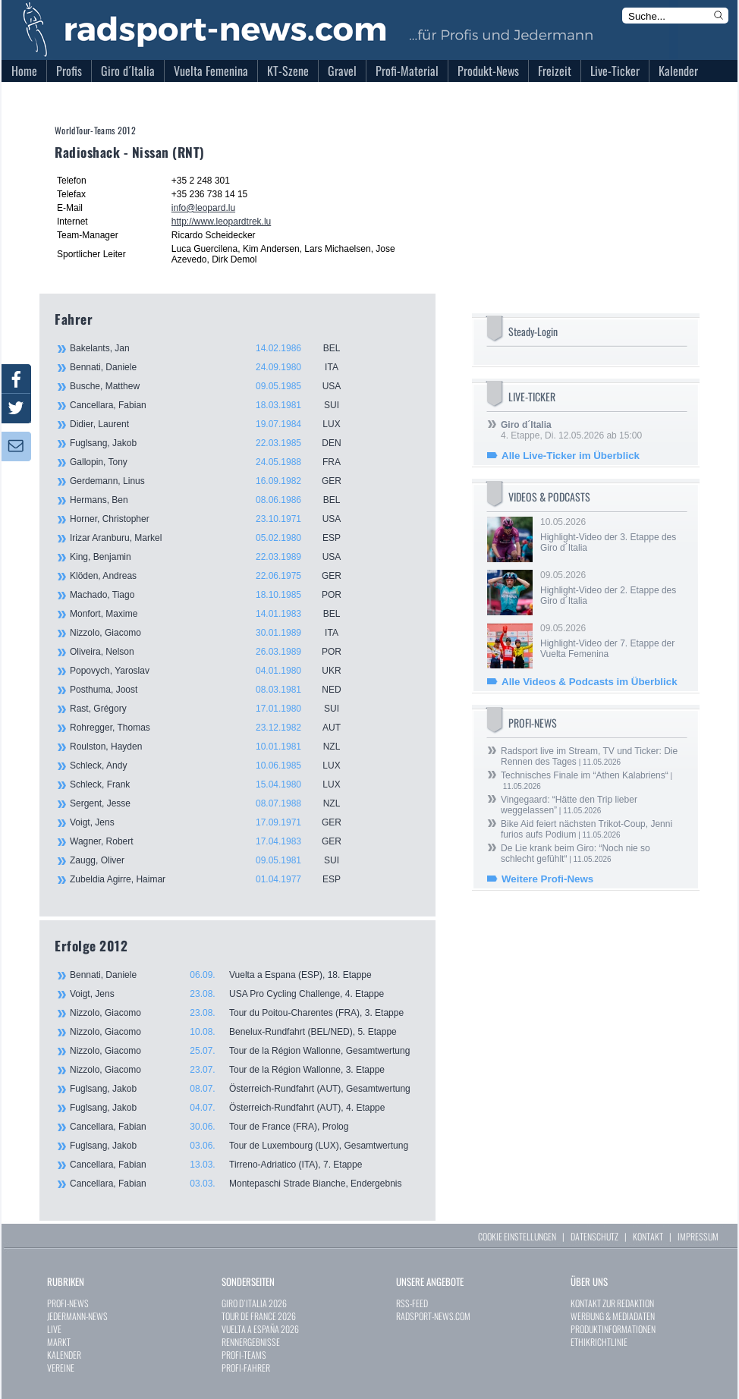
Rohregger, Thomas (214, 727)
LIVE (54, 1328)
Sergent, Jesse (214, 803)
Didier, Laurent (214, 424)
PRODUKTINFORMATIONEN (613, 1328)
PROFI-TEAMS (244, 1354)
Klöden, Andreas (214, 576)
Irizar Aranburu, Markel (214, 538)
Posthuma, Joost (214, 689)
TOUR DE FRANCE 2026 (259, 1315)
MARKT (59, 1341)
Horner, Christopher (214, 519)
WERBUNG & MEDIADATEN (613, 1315)
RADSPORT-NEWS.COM (433, 1315)
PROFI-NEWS (68, 1303)
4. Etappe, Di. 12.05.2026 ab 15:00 (571, 430)
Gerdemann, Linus (214, 481)
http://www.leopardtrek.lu (221, 221)
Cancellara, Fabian (214, 405)
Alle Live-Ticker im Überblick (571, 455)
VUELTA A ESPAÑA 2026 (260, 1328)
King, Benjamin (214, 557)
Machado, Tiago (214, 594)
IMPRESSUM (698, 1236)
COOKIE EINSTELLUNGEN (517, 1236)
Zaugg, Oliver (214, 860)
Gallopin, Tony (214, 462)
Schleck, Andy (214, 765)
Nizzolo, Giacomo (214, 632)
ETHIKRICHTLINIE (599, 1341)
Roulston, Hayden (214, 746)
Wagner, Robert (214, 841)
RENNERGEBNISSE (251, 1341)
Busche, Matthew (214, 386)
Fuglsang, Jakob (214, 443)
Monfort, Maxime (214, 613)
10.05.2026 (612, 535)
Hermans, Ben (214, 500)
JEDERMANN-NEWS (77, 1315)
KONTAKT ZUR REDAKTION (612, 1303)
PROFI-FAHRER (246, 1367)
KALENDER (64, 1354)
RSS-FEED (412, 1303)
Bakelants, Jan (214, 348)
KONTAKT (648, 1236)
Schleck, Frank (214, 784)
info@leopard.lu (203, 208)
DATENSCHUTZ (594, 1236)
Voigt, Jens (214, 822)
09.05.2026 (612, 588)
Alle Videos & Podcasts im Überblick (590, 681)
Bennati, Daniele (214, 367)
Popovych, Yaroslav (214, 670)
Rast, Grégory (214, 708)
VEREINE (60, 1367)
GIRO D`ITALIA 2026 (254, 1303)
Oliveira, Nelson (214, 651)
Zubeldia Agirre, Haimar (214, 879)
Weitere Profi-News (547, 879)
